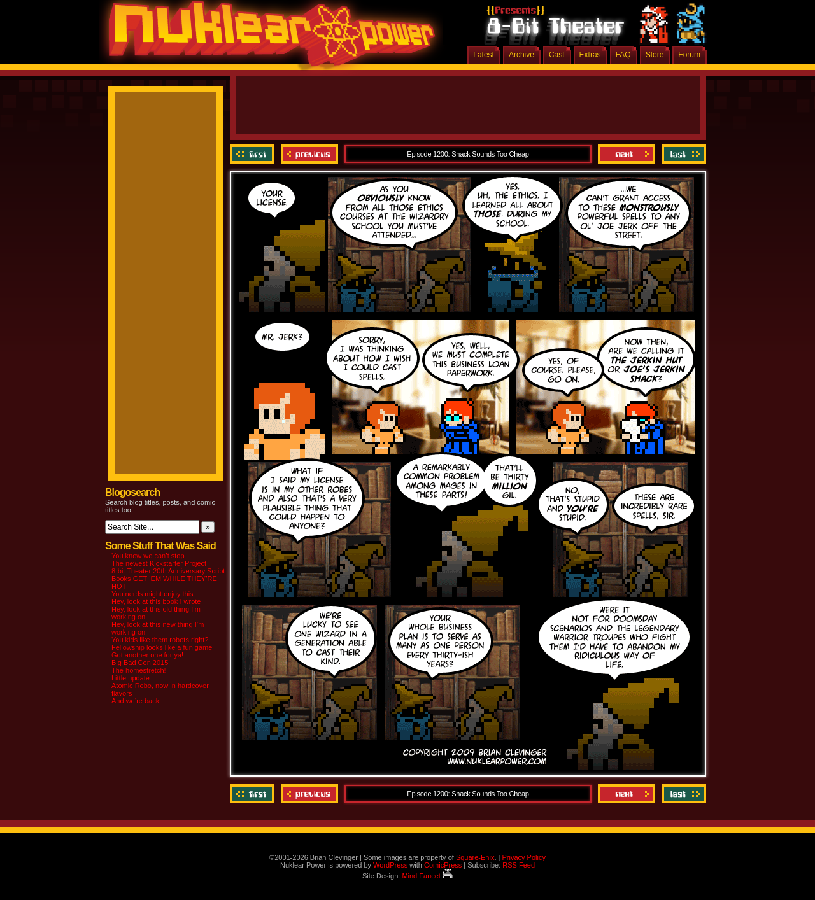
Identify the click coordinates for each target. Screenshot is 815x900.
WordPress (390, 865)
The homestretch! (138, 670)
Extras (590, 54)
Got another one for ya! (147, 655)
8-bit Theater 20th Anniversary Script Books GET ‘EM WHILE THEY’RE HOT (168, 578)
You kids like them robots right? (159, 639)
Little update (130, 678)
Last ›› (682, 154)
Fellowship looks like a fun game (161, 647)
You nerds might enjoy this (152, 594)
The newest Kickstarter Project (158, 563)
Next (626, 154)
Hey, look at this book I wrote (156, 601)
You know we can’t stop (148, 555)
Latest (483, 54)
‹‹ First (254, 154)
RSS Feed (518, 865)
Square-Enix (475, 857)
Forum (689, 54)
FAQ (623, 54)
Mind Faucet (427, 876)
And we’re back (135, 701)
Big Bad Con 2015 (139, 662)
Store (655, 54)
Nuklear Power (267, 38)
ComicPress (443, 865)
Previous (309, 154)
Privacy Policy (523, 857)
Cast (557, 54)
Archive (521, 54)
